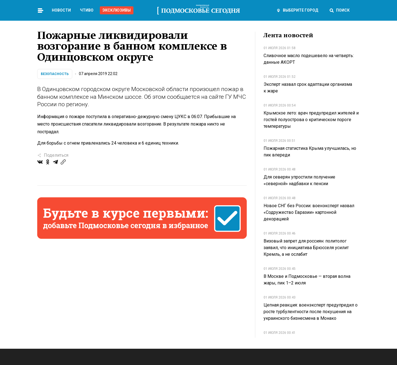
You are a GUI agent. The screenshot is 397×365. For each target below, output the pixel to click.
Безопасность (55, 74)
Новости (61, 10)
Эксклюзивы (117, 10)
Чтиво (86, 10)
